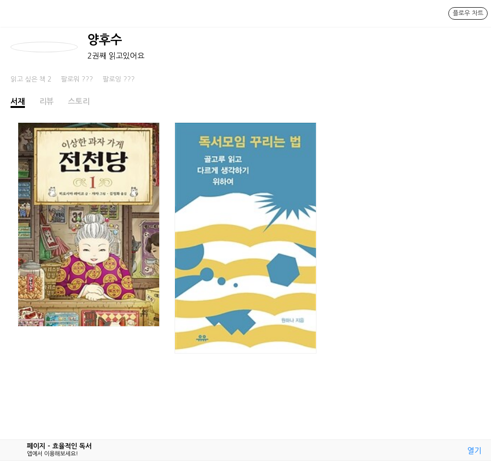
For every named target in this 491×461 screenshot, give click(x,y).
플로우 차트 (468, 13)
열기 (474, 450)
